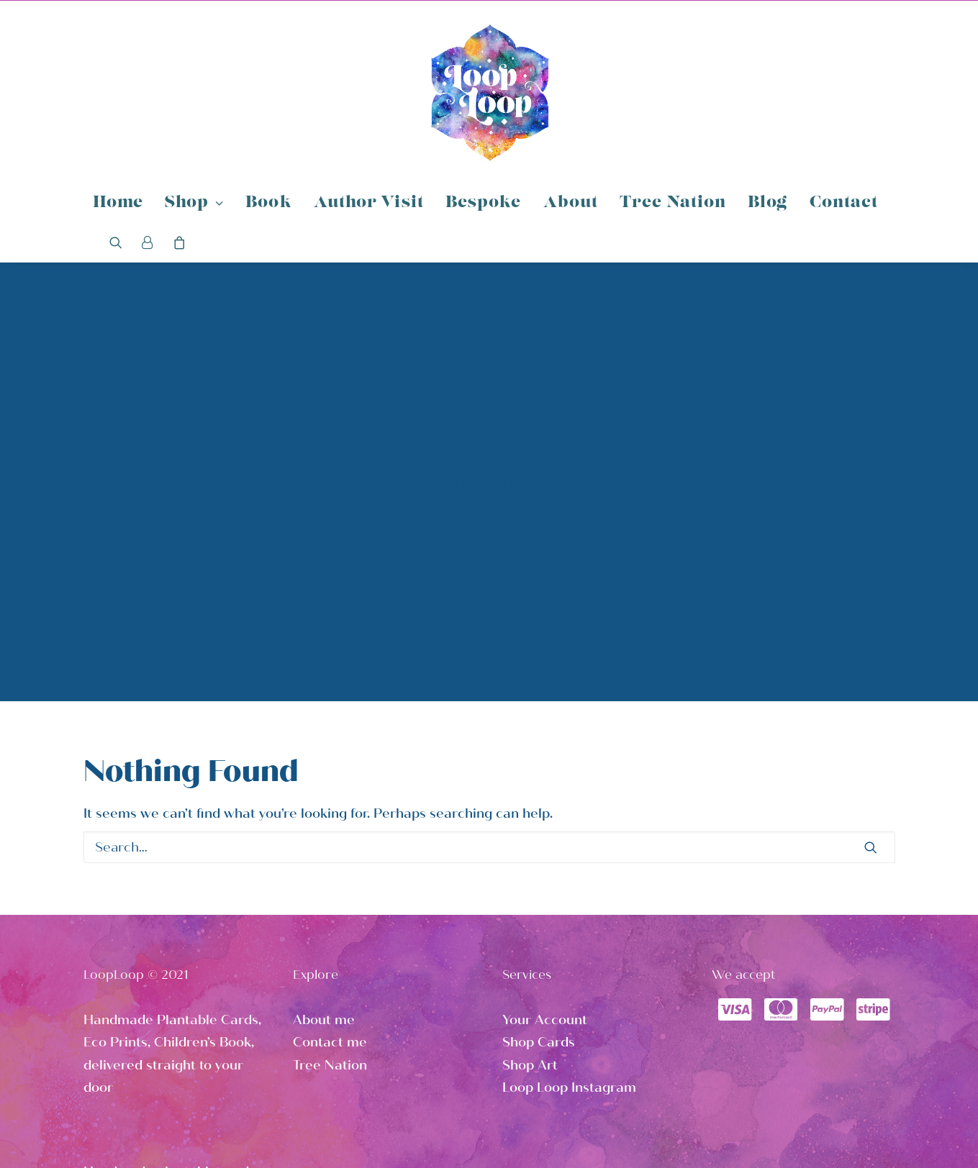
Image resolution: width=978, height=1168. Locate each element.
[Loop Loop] (489, 92)
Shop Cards (538, 959)
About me (324, 937)
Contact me (330, 959)
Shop (194, 203)
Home (118, 203)
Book (268, 203)
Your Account (544, 937)
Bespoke (483, 203)
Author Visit (369, 203)
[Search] (120, 242)
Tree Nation (673, 203)
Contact (844, 203)
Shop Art (530, 982)
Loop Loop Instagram (569, 1005)
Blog (767, 203)
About (571, 203)
